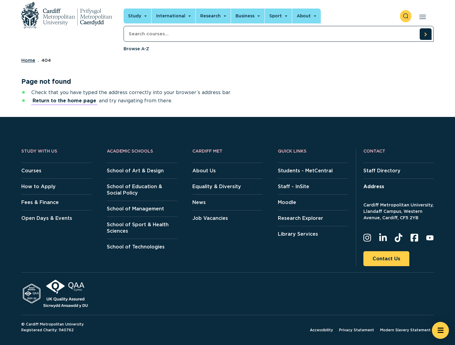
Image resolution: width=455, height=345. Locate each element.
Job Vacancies (210, 218)
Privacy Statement (356, 330)
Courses (31, 171)
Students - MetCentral (305, 171)
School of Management (135, 209)
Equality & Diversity (216, 186)
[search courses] (425, 34)
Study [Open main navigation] (134, 15)
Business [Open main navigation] (245, 15)
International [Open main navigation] (170, 15)
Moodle (287, 202)
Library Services (298, 234)
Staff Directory (382, 171)
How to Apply (38, 186)
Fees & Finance (40, 202)
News (199, 202)
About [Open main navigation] (304, 15)
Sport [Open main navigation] (275, 15)
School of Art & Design (135, 171)
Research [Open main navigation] (210, 15)
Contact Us (386, 259)
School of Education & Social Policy (134, 190)
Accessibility (321, 330)
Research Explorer (300, 218)
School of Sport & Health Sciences (138, 228)
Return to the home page (64, 101)
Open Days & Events (46, 218)
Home (28, 60)
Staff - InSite (293, 186)
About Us (204, 171)
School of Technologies (136, 247)
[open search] (405, 16)
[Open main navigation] (421, 16)
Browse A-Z (136, 48)
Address (373, 186)
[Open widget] (440, 330)
